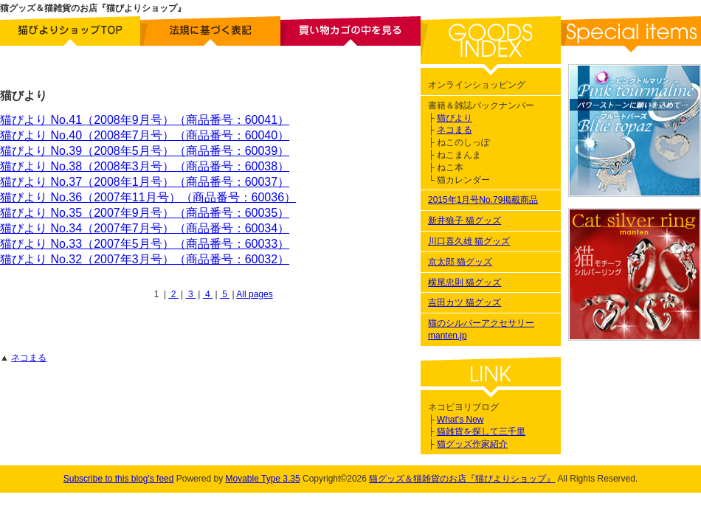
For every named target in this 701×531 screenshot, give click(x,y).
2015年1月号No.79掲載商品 (483, 200)
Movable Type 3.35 (262, 478)
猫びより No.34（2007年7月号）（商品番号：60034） (144, 228)
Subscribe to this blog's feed (118, 478)
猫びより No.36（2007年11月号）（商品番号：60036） (148, 197)
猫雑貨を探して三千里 (481, 431)
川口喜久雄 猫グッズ (469, 241)
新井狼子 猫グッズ (464, 220)
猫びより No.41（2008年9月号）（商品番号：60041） (144, 120)
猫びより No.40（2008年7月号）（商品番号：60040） (144, 135)
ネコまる (28, 358)
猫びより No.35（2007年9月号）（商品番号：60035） (144, 212)
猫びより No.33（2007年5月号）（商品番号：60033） (144, 243)
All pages (254, 294)
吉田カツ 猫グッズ (464, 302)
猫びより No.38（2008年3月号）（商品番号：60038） (144, 166)
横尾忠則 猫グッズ (464, 282)
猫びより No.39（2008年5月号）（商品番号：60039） (144, 151)
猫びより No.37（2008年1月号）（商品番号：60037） (144, 182)
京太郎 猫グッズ (460, 262)
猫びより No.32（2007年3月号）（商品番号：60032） (144, 259)
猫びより (454, 118)
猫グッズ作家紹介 (472, 444)
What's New (460, 419)
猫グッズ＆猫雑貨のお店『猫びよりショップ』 (462, 478)
